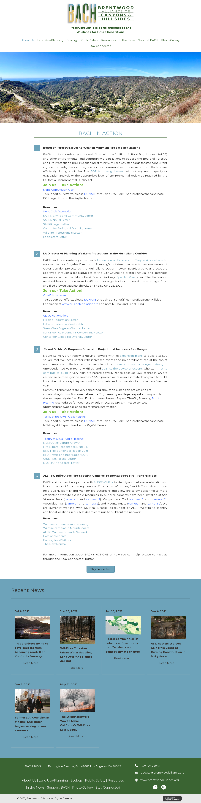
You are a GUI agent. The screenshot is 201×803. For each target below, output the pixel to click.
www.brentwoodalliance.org (159, 780)
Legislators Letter (55, 236)
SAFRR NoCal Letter (56, 220)
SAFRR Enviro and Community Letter (68, 215)
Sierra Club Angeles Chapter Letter (66, 328)
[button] (101, 569)
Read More (32, 663)
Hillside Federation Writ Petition (64, 324)
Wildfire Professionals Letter (62, 232)
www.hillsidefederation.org (80, 304)
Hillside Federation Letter (60, 319)
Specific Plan (126, 277)
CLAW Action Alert (54, 295)
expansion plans (131, 355)
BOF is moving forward (107, 171)
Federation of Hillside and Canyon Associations (130, 260)
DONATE (90, 193)
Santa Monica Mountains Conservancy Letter (73, 332)
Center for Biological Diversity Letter (67, 228)
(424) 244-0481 (150, 765)
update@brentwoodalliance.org (163, 772)
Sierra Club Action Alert (59, 189)
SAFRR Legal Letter (56, 224)
